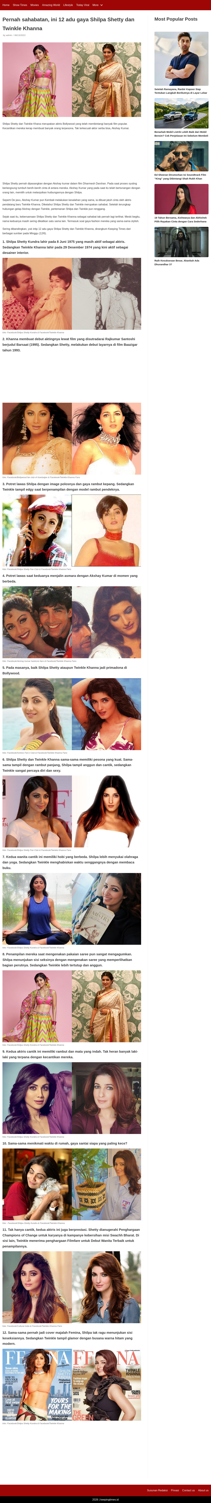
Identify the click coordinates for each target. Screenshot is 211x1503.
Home (6, 5)
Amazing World (51, 5)
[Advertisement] (71, 157)
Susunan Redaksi (157, 1490)
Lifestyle (68, 5)
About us (203, 1490)
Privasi (175, 1490)
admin (9, 35)
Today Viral (82, 5)
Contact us (188, 1490)
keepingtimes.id (109, 1499)
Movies (34, 5)
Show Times (20, 5)
